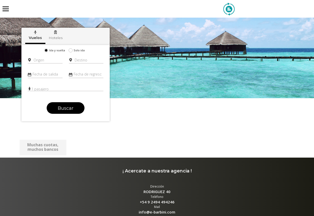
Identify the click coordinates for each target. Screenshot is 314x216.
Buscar (65, 108)
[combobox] (46, 60)
